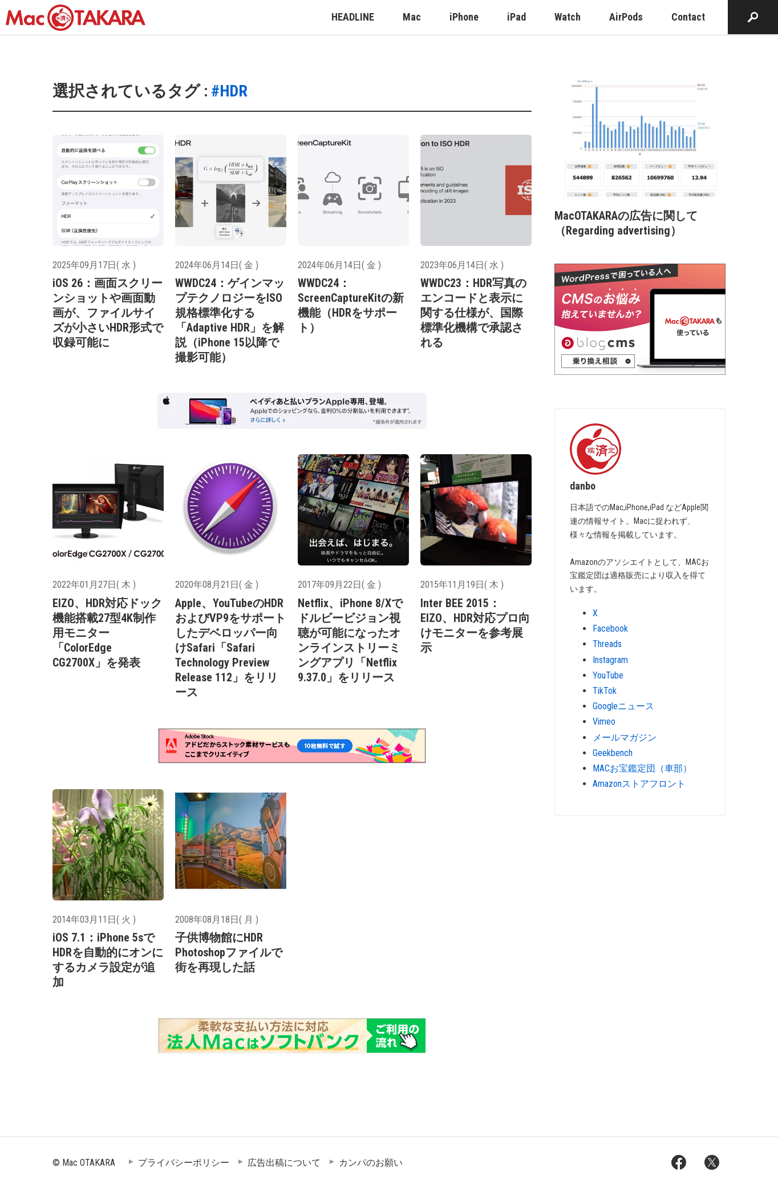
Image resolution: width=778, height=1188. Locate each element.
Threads (607, 644)
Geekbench (613, 752)
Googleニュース (623, 706)
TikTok (605, 690)
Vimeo (604, 721)
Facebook (610, 628)
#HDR (229, 91)
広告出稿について (284, 1162)
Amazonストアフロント (639, 783)
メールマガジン (625, 737)
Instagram (610, 659)
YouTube (608, 675)
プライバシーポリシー (183, 1162)
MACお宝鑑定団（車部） (642, 768)
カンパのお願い (371, 1162)
